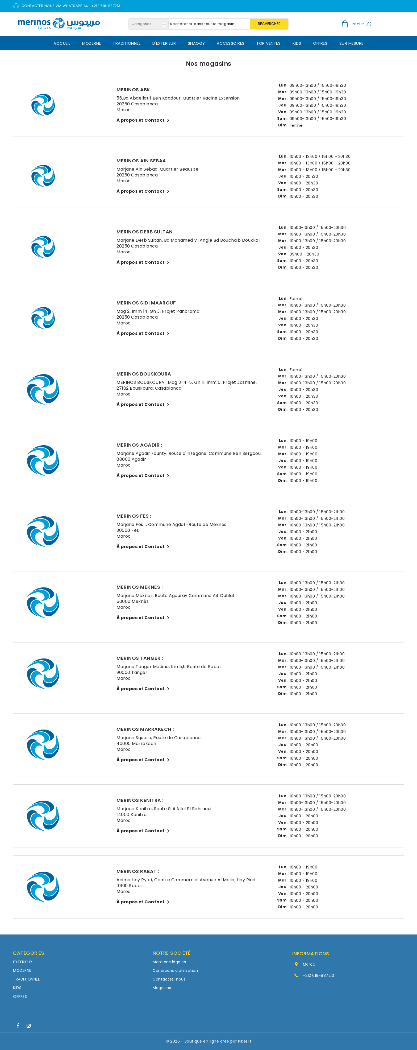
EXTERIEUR (22, 962)
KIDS (297, 43)
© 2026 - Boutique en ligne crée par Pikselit (208, 1041)
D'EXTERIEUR (164, 43)
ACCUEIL (61, 43)
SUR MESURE (351, 43)
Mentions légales (169, 962)
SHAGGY (196, 43)
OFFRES (320, 43)
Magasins (162, 987)
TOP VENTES (268, 43)
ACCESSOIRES (231, 43)
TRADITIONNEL (126, 43)
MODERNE (91, 43)
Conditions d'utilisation (175, 970)
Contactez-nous (169, 979)
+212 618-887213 (318, 975)
